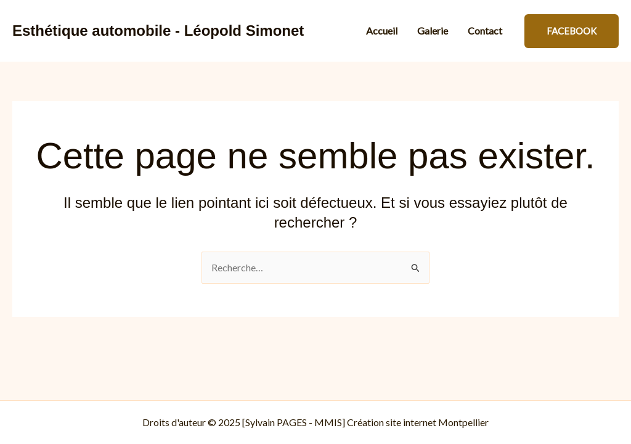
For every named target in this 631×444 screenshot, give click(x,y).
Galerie (432, 30)
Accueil (381, 30)
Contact (485, 30)
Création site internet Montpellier (418, 422)
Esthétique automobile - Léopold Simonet (158, 30)
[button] (571, 31)
